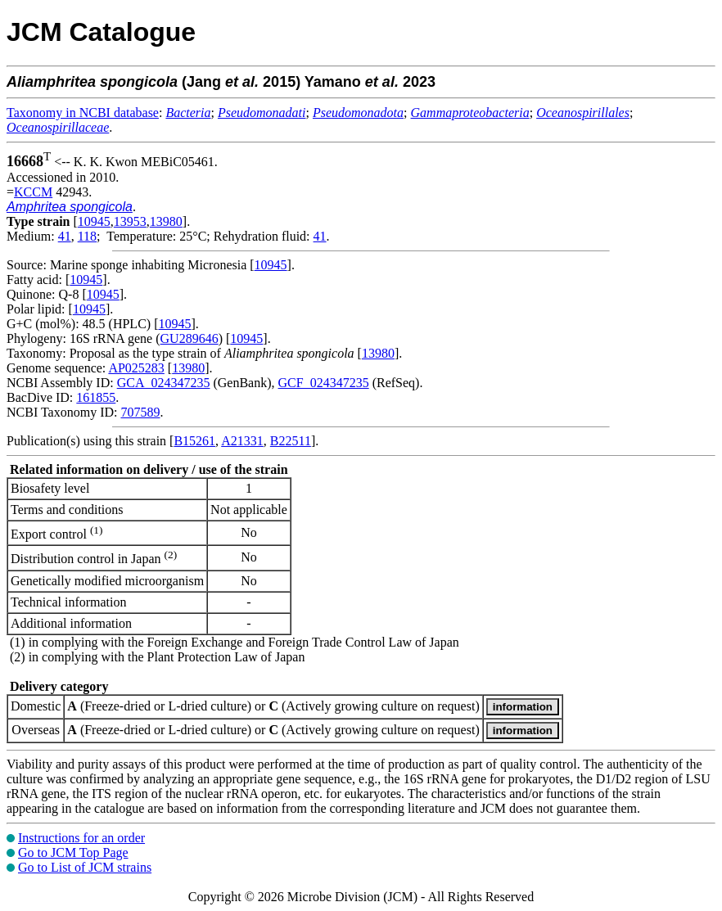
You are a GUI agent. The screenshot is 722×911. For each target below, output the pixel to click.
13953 (130, 221)
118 (87, 236)
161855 (95, 397)
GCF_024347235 (323, 383)
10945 (94, 221)
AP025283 (136, 368)
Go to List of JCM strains (84, 867)
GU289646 (189, 338)
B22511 (290, 441)
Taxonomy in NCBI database (83, 113)
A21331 (242, 441)
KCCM (33, 192)
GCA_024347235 (163, 383)
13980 (166, 221)
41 (64, 236)
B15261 (194, 441)
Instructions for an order (81, 838)
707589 (140, 412)
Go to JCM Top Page (73, 852)
